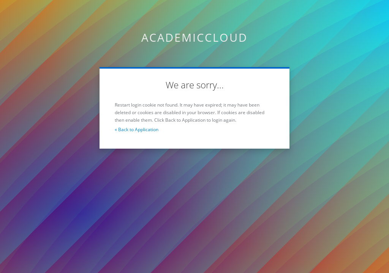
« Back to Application (136, 129)
